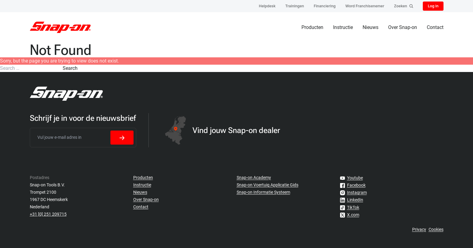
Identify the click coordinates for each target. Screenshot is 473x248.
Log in (433, 6)
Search (70, 68)
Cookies (436, 229)
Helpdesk (267, 6)
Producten (312, 27)
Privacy (419, 229)
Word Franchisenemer (364, 6)
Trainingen (294, 6)
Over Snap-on (402, 27)
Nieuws (370, 27)
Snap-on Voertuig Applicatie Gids (267, 184)
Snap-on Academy (254, 177)
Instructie (343, 27)
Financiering (325, 6)
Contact (435, 27)
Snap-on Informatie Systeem (263, 192)
